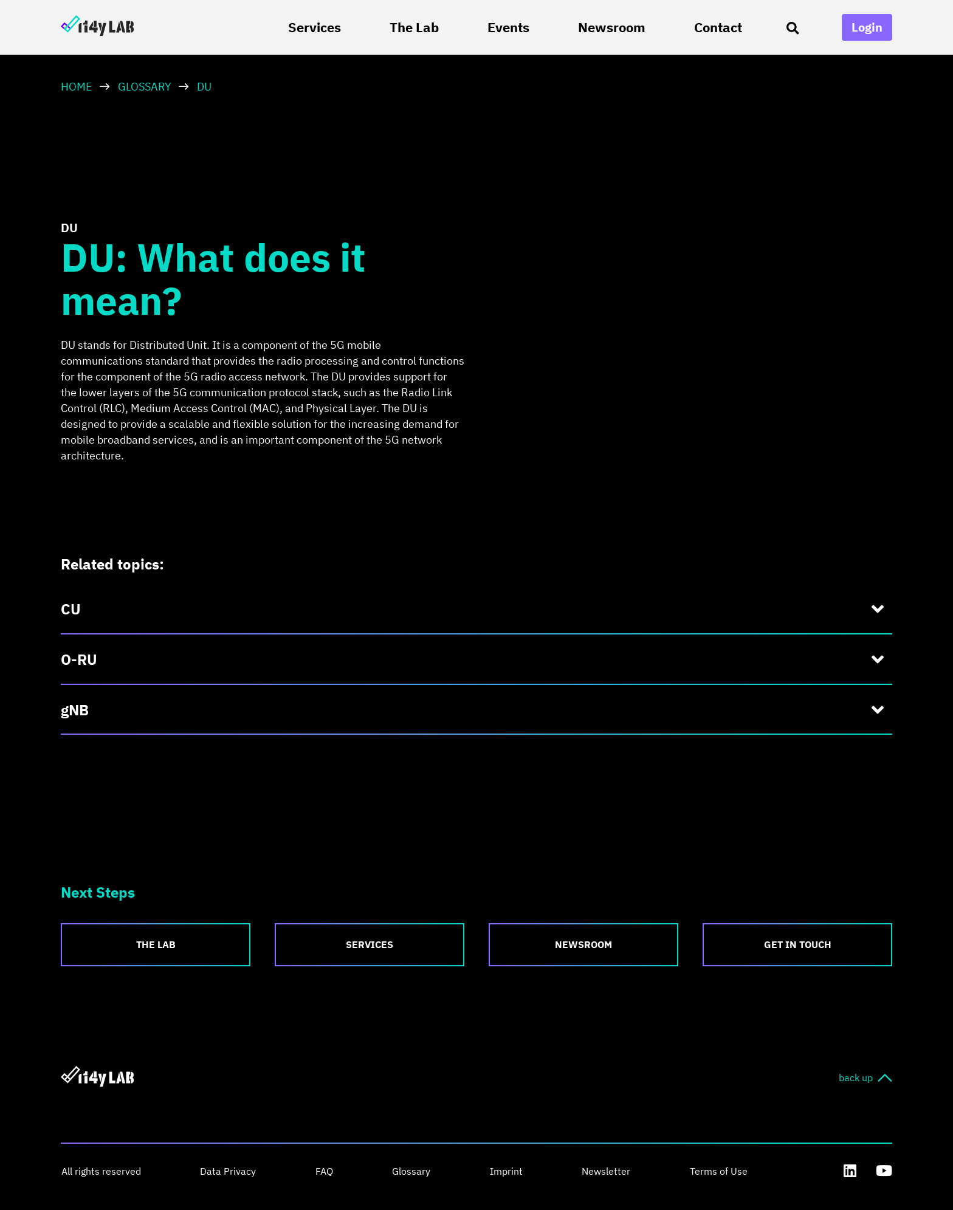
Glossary (144, 87)
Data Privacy (227, 1171)
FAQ (322, 1171)
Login (867, 27)
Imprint (502, 1171)
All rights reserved (100, 1171)
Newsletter (601, 1171)
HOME (76, 87)
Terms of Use (712, 1171)
